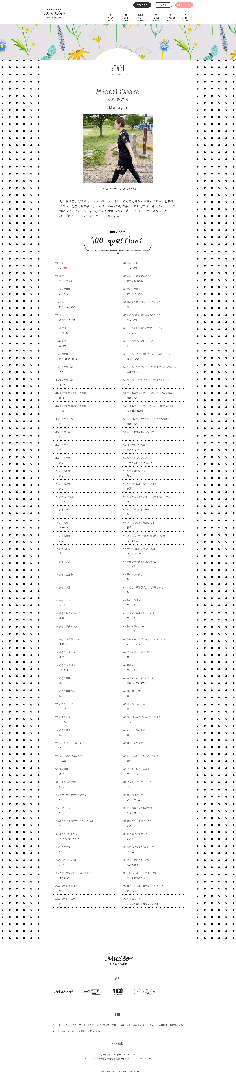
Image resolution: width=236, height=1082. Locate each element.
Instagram (148, 964)
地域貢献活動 (176, 1025)
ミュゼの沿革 (58, 1031)
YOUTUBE (125, 1025)
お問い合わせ (94, 1031)
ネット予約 (88, 1025)
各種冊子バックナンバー (144, 1025)
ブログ (115, 1025)
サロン (66, 1025)
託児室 (71, 1031)
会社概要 (163, 1025)
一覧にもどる (118, 926)
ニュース (56, 1025)
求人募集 (81, 1031)
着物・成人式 (103, 1025)
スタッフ (76, 1025)
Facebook (141, 964)
